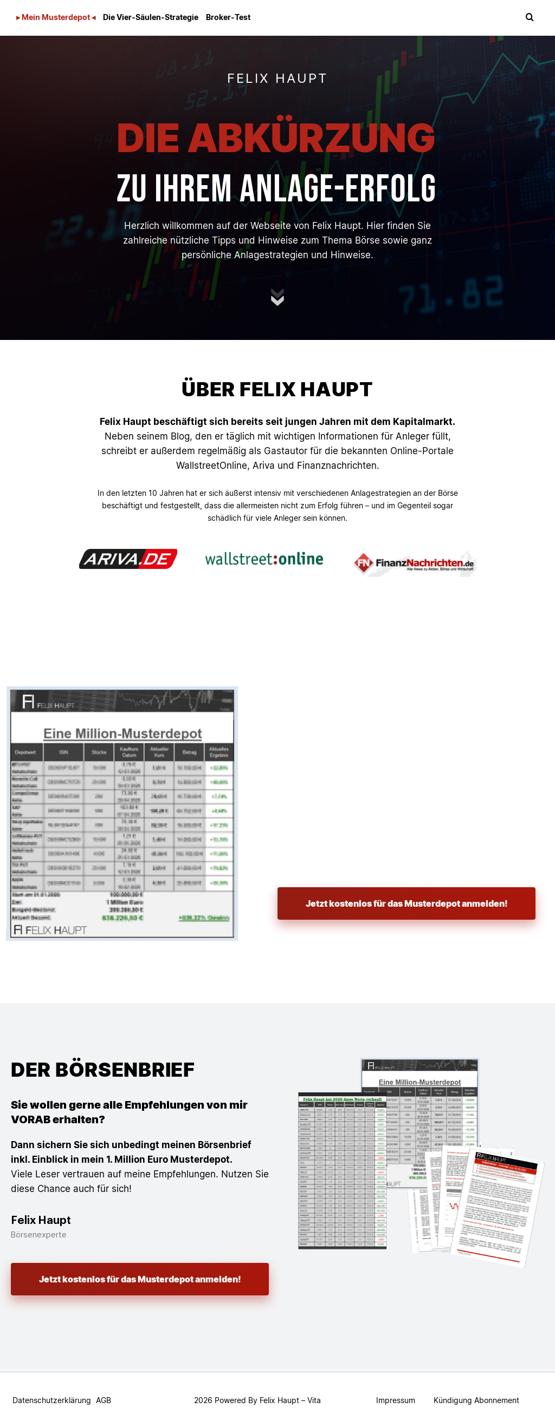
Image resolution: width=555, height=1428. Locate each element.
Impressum (395, 1400)
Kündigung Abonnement (476, 1400)
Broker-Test (228, 17)
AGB (103, 1400)
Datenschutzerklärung (51, 1400)
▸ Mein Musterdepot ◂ (55, 17)
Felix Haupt (279, 1400)
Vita (314, 1400)
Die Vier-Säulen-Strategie (150, 17)
